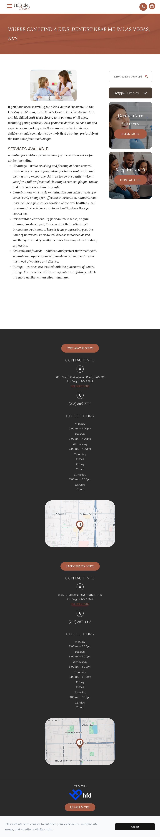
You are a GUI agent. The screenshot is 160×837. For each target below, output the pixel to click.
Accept (135, 826)
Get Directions (80, 604)
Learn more (80, 807)
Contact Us (130, 180)
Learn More (130, 134)
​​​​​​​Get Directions (80, 386)
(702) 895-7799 (80, 403)
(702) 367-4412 (80, 621)
